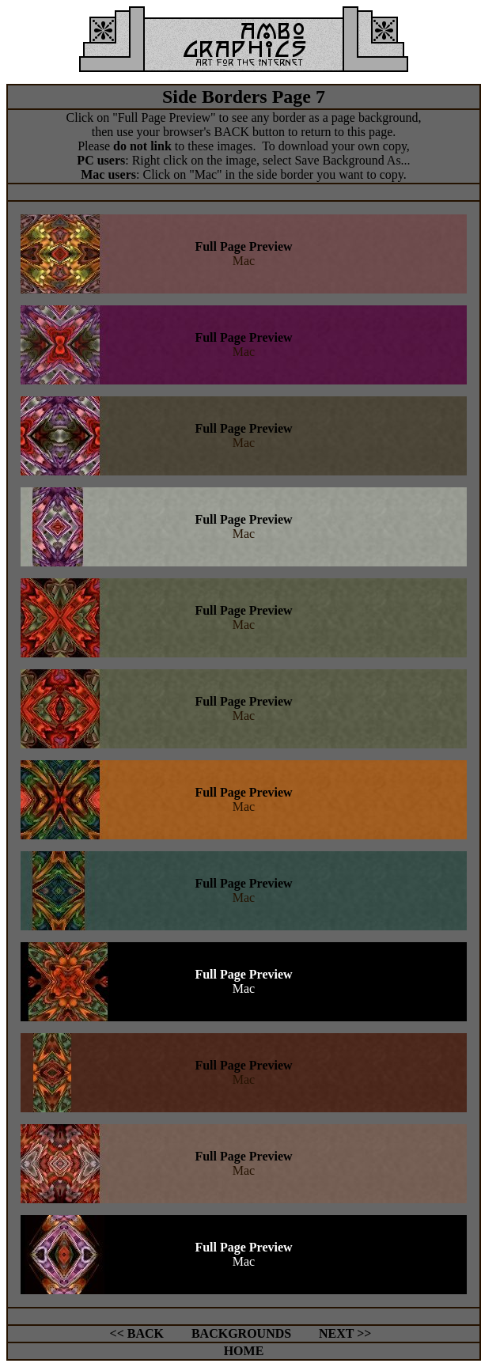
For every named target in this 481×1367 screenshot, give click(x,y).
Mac (244, 260)
